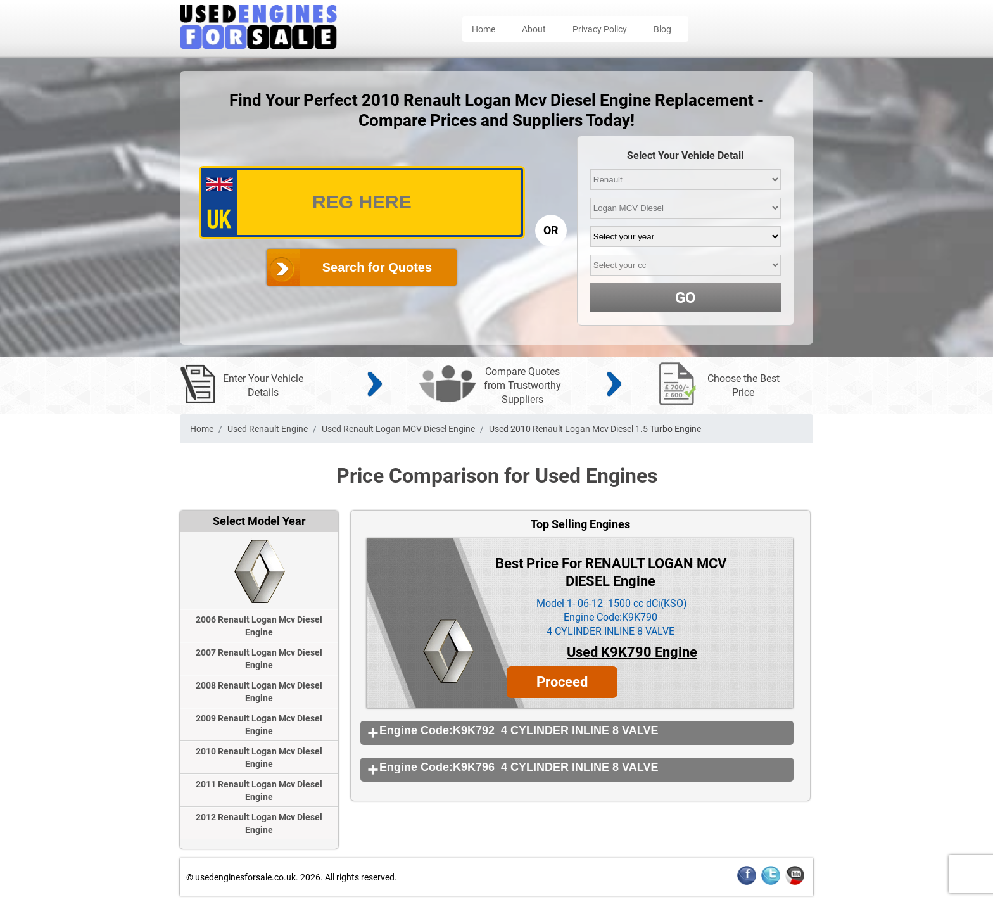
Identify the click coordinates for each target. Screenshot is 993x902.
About (534, 29)
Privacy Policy (599, 29)
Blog (662, 29)
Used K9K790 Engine (632, 652)
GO (685, 298)
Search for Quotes (377, 267)
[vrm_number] (362, 202)
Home (483, 29)
